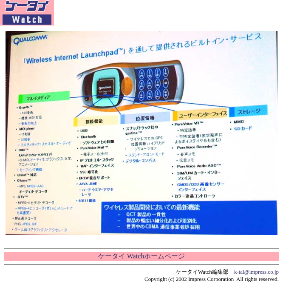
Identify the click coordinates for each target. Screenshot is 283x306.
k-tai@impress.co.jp (256, 272)
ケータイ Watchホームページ (141, 256)
